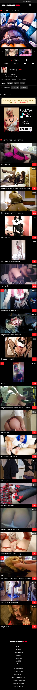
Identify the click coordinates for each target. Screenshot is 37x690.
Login (24, 1)
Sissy (10, 83)
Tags (18, 664)
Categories (19, 652)
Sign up (29, 1)
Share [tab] (16, 64)
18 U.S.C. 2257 (18, 675)
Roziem (19, 70)
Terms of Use (18, 672)
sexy (16, 83)
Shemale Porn (18, 683)
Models (18, 655)
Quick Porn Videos (18, 680)
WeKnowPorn (18, 686)
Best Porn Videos (18, 678)
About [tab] (6, 64)
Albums (18, 649)
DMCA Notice (18, 669)
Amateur (15, 87)
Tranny (24, 87)
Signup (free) (23, 102)
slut (22, 83)
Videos (18, 646)
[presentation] (2, 52)
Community (19, 658)
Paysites (19, 661)
